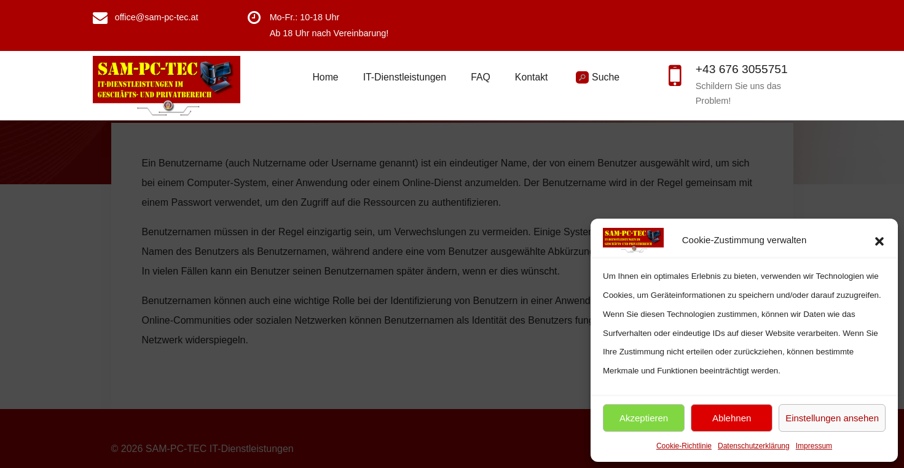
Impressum (814, 446)
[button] (879, 240)
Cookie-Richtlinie (684, 446)
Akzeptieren (643, 418)
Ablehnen (731, 418)
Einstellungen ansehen (832, 418)
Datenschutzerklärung (754, 446)
